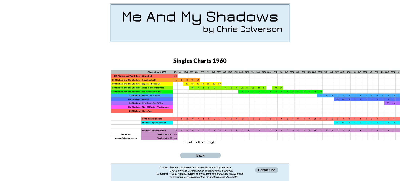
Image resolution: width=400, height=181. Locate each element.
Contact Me (266, 170)
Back (200, 155)
